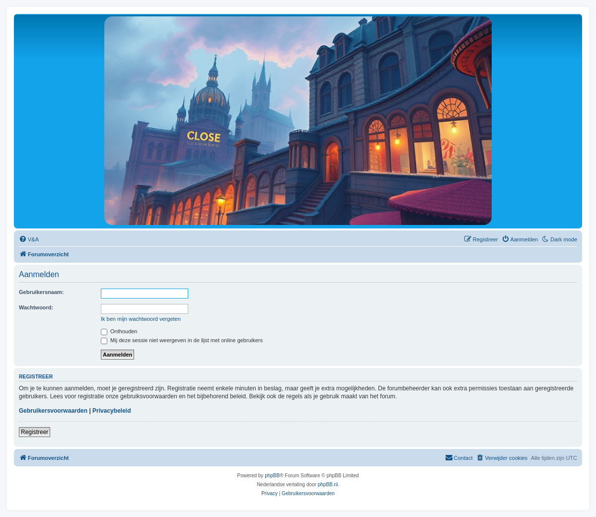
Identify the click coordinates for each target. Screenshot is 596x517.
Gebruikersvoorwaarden (53, 410)
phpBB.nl (328, 484)
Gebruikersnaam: (41, 292)
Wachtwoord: (36, 307)
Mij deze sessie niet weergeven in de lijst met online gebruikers (182, 340)
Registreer (34, 432)
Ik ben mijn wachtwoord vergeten (141, 319)
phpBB (272, 475)
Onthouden (119, 331)
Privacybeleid (111, 410)
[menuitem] (29, 239)
